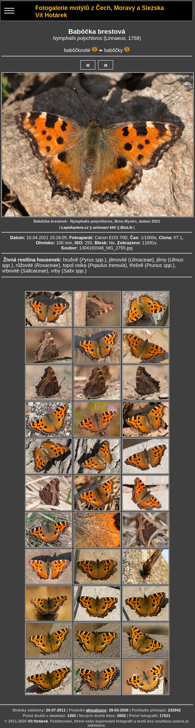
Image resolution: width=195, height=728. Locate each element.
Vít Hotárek (38, 721)
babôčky (113, 50)
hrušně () (84, 260)
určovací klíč (104, 227)
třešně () (152, 265)
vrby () (68, 271)
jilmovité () (131, 260)
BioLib (126, 227)
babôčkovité (77, 50)
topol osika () (95, 265)
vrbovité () (25, 271)
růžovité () (38, 265)
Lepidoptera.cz (74, 227)
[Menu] (9, 11)
